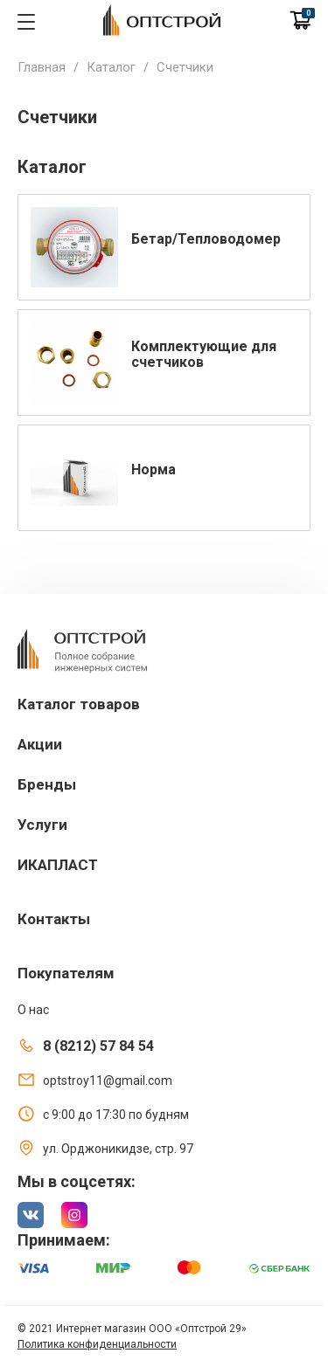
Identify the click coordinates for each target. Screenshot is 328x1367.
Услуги (42, 824)
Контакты (53, 919)
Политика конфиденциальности (97, 1344)
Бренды (46, 784)
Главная (41, 67)
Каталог (111, 67)
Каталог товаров (78, 704)
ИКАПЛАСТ (57, 864)
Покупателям (66, 973)
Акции (39, 744)
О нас (33, 1010)
